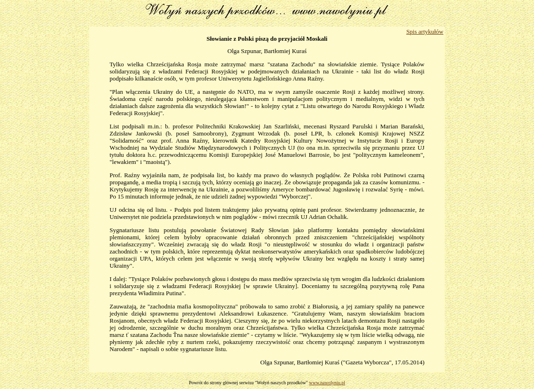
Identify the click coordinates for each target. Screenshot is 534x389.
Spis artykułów (424, 31)
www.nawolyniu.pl (327, 382)
